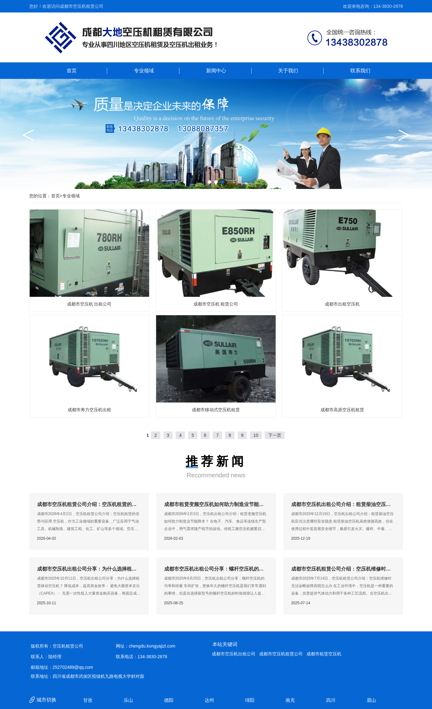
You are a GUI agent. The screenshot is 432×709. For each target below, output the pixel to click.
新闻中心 (216, 70)
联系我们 (360, 70)
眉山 (372, 700)
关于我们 (288, 70)
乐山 (129, 700)
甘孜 (88, 700)
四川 (331, 700)
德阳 (169, 700)
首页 (72, 70)
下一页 (274, 435)
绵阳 (250, 700)
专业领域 (144, 70)
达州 (210, 700)
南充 (291, 700)
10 (255, 435)
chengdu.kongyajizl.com (152, 646)
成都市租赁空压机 (323, 653)
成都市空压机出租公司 (233, 653)
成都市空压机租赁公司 (281, 653)
